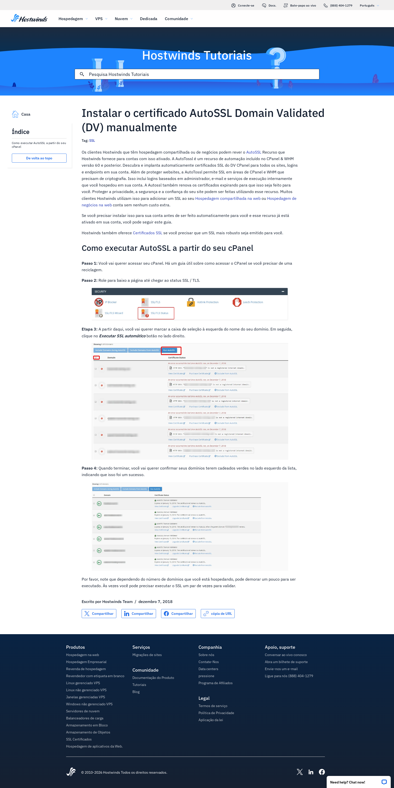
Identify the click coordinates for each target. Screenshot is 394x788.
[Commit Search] (82, 74)
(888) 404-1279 (338, 6)
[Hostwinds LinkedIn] (308, 772)
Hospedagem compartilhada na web (228, 198)
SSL (92, 140)
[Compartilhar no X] (99, 613)
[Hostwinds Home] (71, 772)
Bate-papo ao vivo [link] (300, 6)
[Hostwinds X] (297, 772)
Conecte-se (242, 6)
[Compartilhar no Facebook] (178, 613)
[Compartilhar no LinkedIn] (138, 613)
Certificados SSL (147, 232)
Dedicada (148, 18)
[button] (358, 780)
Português (370, 5)
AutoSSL (253, 152)
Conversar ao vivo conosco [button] (286, 655)
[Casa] (29, 18)
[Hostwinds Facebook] (319, 772)
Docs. (269, 6)
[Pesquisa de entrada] (204, 74)
